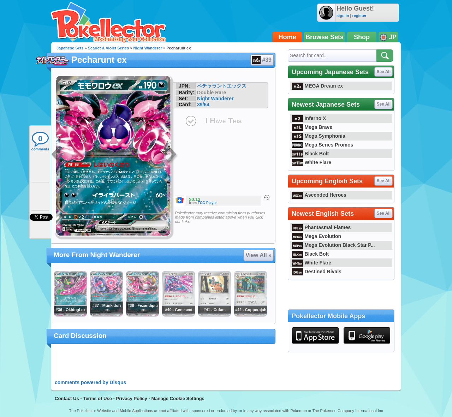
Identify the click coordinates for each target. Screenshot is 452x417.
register (359, 15)
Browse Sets (324, 37)
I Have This (224, 120)
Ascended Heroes (319, 195)
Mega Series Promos (322, 145)
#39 (262, 60)
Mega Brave (312, 127)
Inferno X (309, 118)
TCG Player (207, 203)
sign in (343, 15)
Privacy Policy (131, 398)
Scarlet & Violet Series (108, 48)
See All (383, 71)
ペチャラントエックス (221, 86)
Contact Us (67, 398)
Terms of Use (97, 398)
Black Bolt (310, 153)
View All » (258, 255)
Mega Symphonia (318, 136)
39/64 (203, 104)
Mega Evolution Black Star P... (333, 245)
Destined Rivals (316, 271)
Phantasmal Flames (321, 227)
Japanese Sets (69, 48)
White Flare (311, 162)
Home (287, 37)
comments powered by (90, 382)
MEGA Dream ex (317, 86)
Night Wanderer (147, 48)
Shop (362, 37)
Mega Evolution (316, 236)
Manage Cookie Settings (177, 398)
